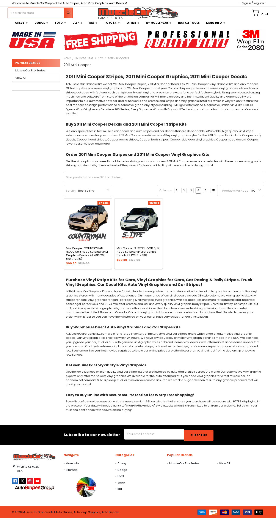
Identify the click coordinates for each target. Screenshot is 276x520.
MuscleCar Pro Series (30, 74)
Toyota (112, 26)
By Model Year (159, 26)
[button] (86, 489)
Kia (93, 26)
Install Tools (189, 26)
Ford (60, 26)
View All (20, 81)
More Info (216, 26)
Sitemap (72, 472)
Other (133, 26)
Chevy (21, 26)
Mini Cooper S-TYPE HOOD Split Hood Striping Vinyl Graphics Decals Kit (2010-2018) (138, 255)
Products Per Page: (235, 194)
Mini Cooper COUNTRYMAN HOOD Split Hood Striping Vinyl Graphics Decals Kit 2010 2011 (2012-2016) (87, 256)
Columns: (165, 194)
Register (259, 3)
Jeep (78, 26)
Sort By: (71, 194)
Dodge (41, 26)
